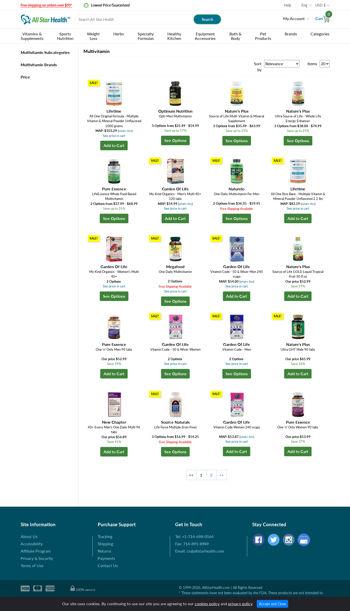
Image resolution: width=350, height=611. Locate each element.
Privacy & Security (37, 558)
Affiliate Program (36, 551)
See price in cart (114, 136)
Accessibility (32, 543)
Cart (322, 18)
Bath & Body (235, 36)
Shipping (105, 543)
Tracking (105, 536)
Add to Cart (114, 145)
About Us (29, 536)
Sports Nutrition (65, 36)
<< (191, 475)
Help (287, 5)
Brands (291, 33)
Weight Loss (93, 36)
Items (312, 63)
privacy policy (240, 603)
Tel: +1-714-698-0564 (194, 536)
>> (221, 475)
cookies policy (207, 603)
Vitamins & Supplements (32, 36)
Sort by (258, 66)
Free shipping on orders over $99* (46, 5)
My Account (294, 18)
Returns (104, 551)
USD (320, 5)
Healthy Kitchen (174, 36)
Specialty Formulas (146, 36)
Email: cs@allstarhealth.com (199, 551)
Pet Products (263, 36)
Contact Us (108, 565)
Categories (320, 33)
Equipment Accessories (205, 36)
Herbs (118, 33)
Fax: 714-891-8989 (192, 543)
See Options (175, 140)
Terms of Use (32, 565)
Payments (106, 558)
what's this (125, 130)
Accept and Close (272, 604)
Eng (304, 5)
